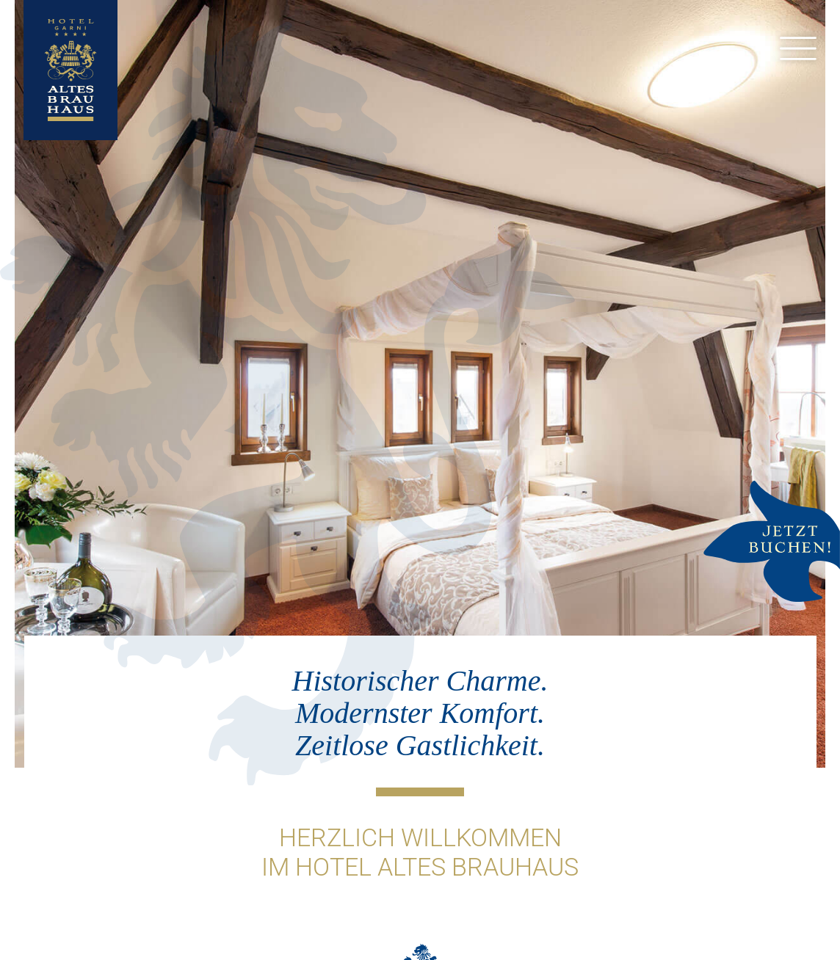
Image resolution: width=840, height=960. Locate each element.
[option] (420, 384)
